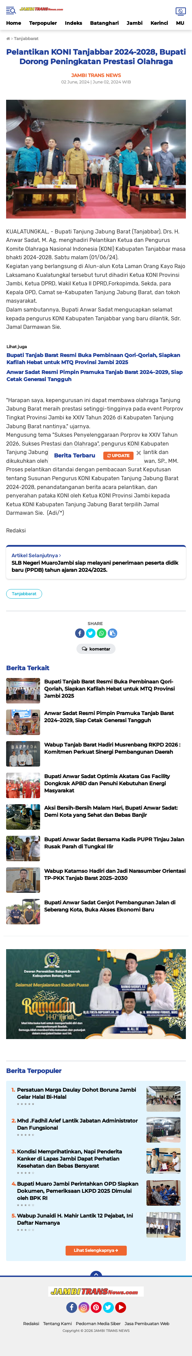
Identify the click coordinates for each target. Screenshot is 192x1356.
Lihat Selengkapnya (96, 1250)
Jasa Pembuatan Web (147, 1323)
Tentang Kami (57, 1323)
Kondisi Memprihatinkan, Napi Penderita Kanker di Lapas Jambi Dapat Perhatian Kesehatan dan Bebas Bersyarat (69, 1158)
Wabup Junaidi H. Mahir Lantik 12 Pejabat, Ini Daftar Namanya (75, 1219)
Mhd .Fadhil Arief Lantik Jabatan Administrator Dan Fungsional (77, 1124)
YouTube (125, 1310)
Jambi (134, 23)
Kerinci (159, 23)
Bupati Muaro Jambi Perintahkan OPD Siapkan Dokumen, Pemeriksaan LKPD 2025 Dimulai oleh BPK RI (77, 1191)
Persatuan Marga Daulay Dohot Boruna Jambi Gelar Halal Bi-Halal (76, 1093)
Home (13, 23)
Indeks (73, 23)
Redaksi (31, 1323)
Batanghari (104, 23)
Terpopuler (43, 23)
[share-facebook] (80, 633)
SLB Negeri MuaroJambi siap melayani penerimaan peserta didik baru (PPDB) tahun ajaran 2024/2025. (95, 566)
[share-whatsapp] (101, 633)
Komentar (96, 648)
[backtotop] (96, 1277)
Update (118, 455)
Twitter (111, 1310)
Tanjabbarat (24, 593)
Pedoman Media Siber (98, 1323)
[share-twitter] (90, 633)
